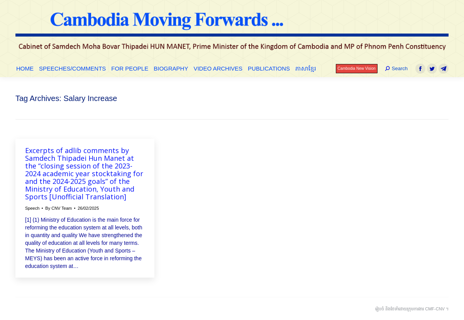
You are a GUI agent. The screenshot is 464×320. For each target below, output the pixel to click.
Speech (32, 208)
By (58, 208)
